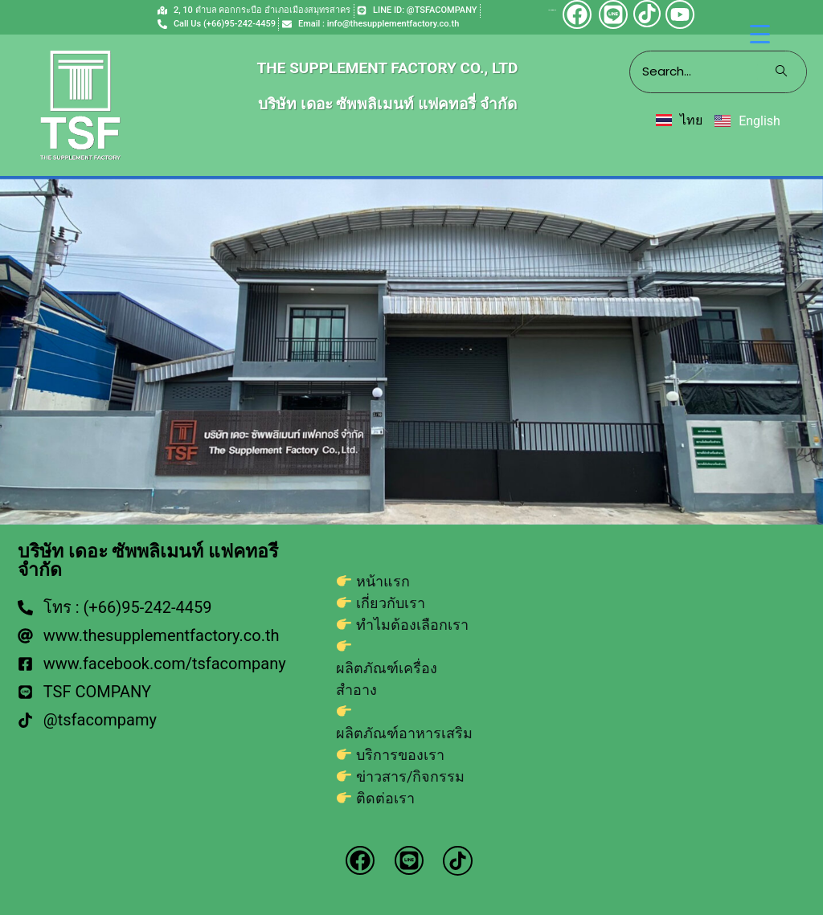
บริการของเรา (400, 754)
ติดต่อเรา (385, 798)
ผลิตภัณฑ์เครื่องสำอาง (386, 679)
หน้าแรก (383, 581)
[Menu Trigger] (760, 34)
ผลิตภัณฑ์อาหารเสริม (404, 733)
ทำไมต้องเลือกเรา (412, 624)
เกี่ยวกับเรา (390, 602)
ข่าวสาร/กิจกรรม (410, 776)
